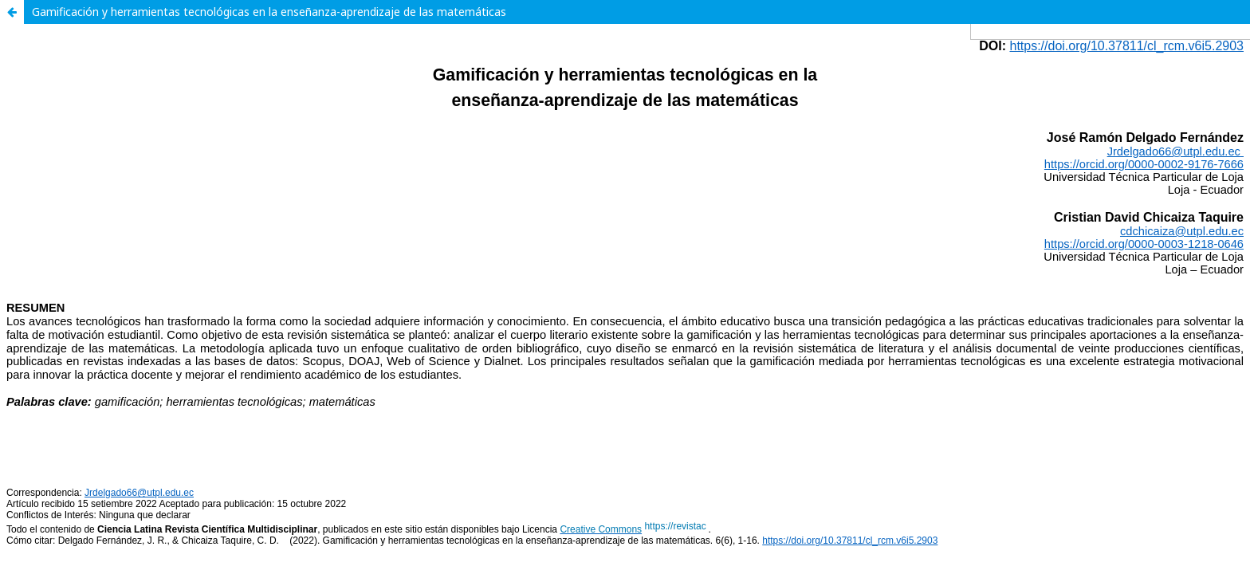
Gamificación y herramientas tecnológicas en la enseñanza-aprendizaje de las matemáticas (269, 11)
